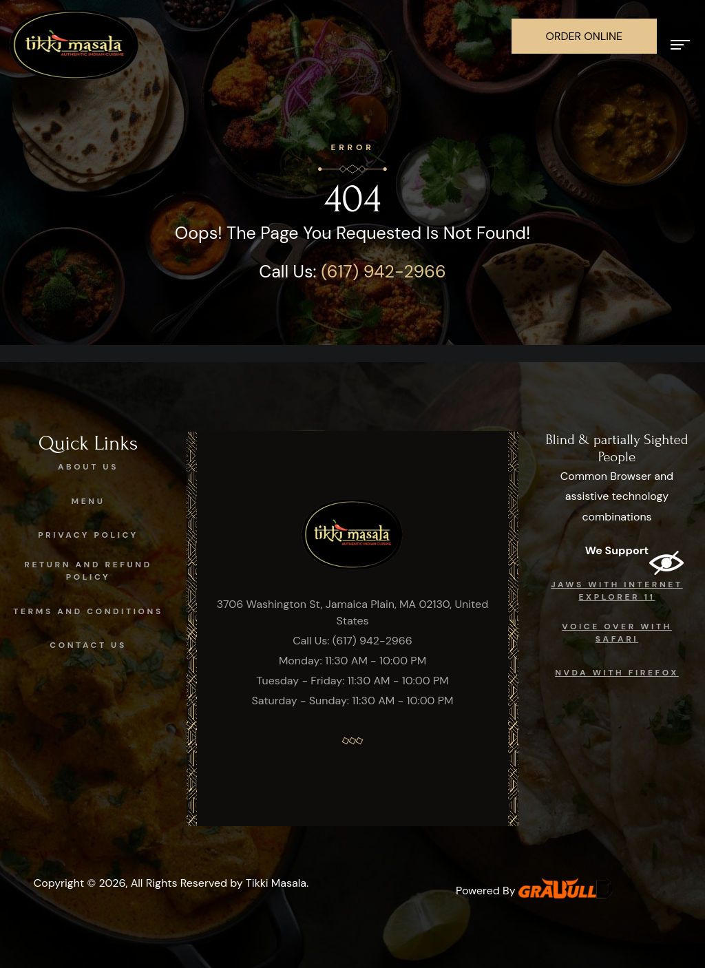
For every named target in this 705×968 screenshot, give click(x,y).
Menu (88, 501)
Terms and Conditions (88, 611)
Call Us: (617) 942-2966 (352, 640)
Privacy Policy (88, 534)
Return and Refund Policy (88, 570)
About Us (88, 466)
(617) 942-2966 (383, 271)
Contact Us (88, 645)
